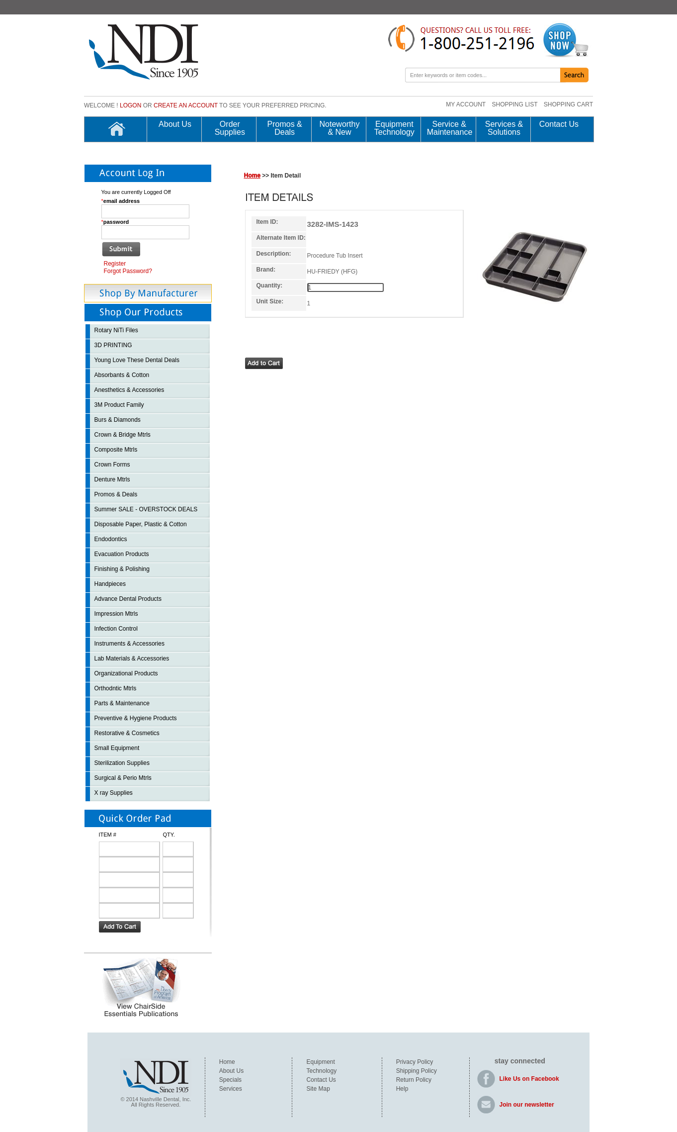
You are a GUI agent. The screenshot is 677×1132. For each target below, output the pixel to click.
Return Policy (413, 1079)
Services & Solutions (504, 128)
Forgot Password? (128, 271)
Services (230, 1088)
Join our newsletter (527, 1104)
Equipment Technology (394, 128)
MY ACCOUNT (466, 104)
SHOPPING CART (568, 104)
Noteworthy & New (340, 128)
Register (115, 263)
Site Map (318, 1088)
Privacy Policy (414, 1061)
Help (402, 1088)
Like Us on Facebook (529, 1078)
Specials (230, 1079)
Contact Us (559, 124)
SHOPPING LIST (514, 104)
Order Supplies (230, 128)
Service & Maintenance (449, 128)
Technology (321, 1070)
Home (252, 175)
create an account (186, 105)
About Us (175, 124)
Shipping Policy (416, 1070)
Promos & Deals (284, 128)
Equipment (320, 1061)
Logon (130, 105)
